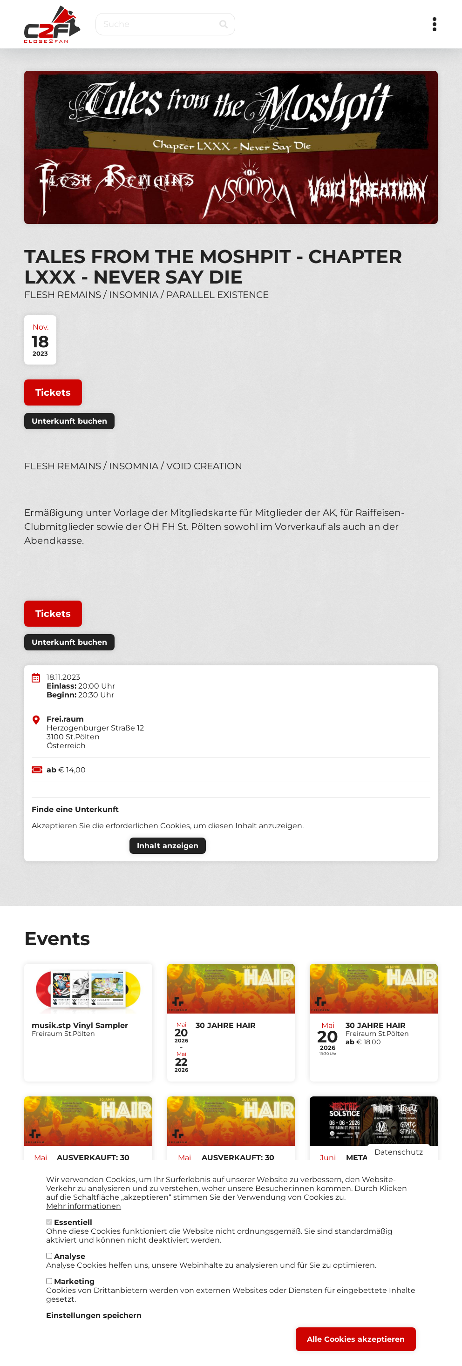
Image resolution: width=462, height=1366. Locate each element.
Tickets (53, 392)
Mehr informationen (83, 1214)
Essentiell (73, 1231)
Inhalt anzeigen (167, 845)
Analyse (69, 1265)
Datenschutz (398, 1160)
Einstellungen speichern (94, 1324)
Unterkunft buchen (69, 421)
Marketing (74, 1290)
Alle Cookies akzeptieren (356, 1348)
